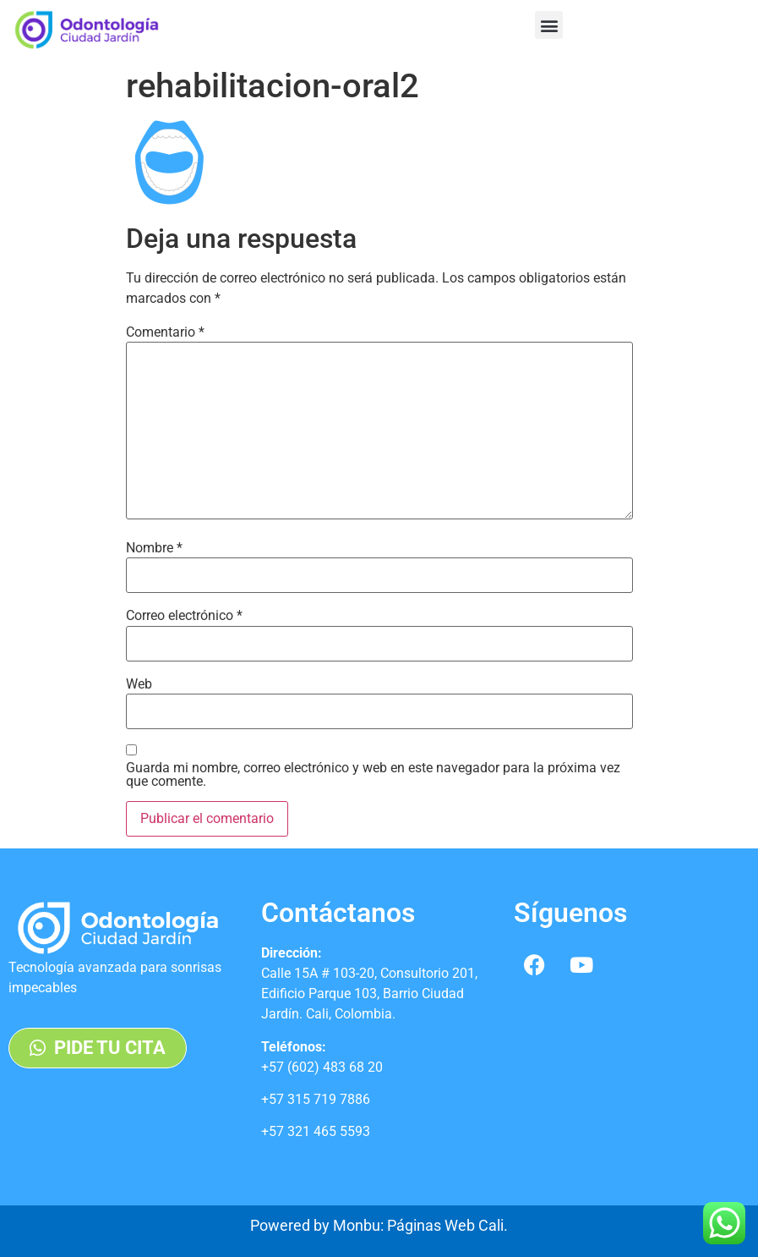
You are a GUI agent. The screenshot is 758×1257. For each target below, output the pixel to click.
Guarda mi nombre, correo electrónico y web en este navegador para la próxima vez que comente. (373, 774)
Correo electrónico (184, 616)
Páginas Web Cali (445, 1225)
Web (139, 684)
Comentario (165, 332)
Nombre (154, 548)
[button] (549, 25)
